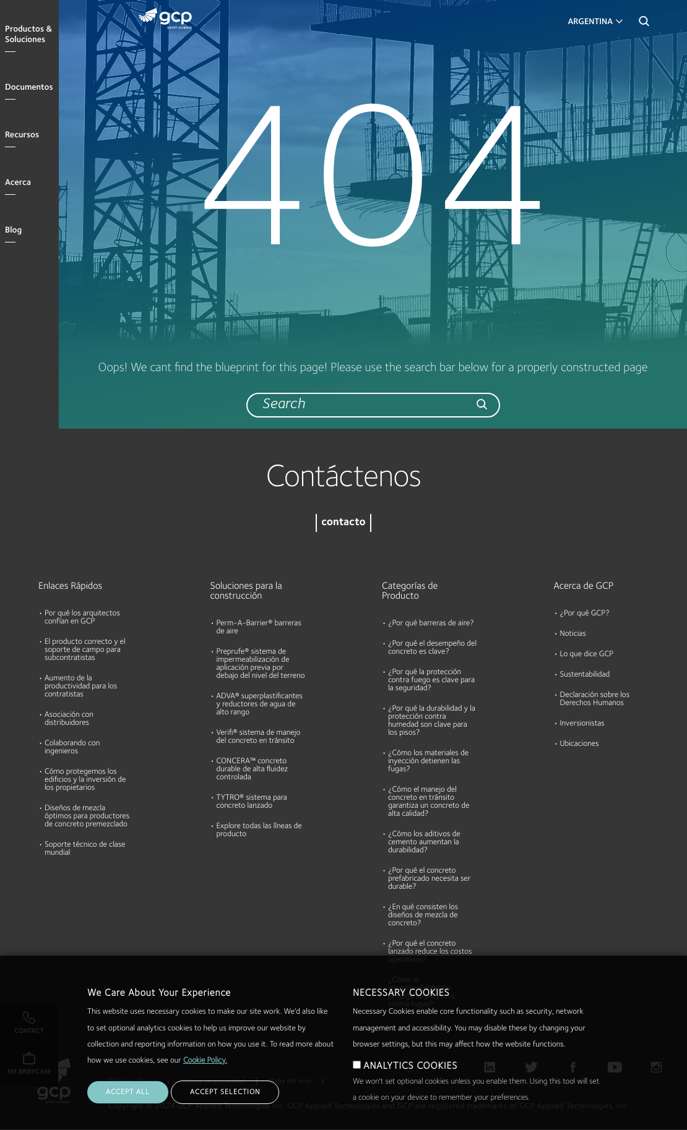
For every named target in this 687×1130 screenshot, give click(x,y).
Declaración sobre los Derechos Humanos (595, 699)
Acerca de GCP (584, 586)
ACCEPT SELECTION (225, 1104)
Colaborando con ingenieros (72, 748)
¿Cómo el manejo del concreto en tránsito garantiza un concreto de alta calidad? (428, 802)
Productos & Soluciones (28, 35)
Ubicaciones (579, 744)
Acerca (18, 183)
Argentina (590, 22)
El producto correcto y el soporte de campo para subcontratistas (85, 650)
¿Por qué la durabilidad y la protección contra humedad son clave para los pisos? (431, 721)
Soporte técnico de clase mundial (85, 849)
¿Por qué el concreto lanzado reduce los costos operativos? (430, 952)
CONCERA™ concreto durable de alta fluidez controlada (252, 770)
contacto (343, 523)
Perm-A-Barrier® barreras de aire (259, 628)
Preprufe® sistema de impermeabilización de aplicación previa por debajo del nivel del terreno (261, 664)
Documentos (29, 87)
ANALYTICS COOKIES (410, 1079)
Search (643, 24)
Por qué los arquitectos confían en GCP (82, 618)
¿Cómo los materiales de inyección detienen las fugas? (428, 762)
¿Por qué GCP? (585, 614)
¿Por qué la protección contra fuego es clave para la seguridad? (431, 681)
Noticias (573, 634)
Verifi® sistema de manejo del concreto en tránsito (259, 737)
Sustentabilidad (585, 675)
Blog (13, 230)
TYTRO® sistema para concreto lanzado (252, 802)
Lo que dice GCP (587, 655)
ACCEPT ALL (128, 1104)
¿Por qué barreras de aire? (431, 624)
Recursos (22, 135)
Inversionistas (582, 724)
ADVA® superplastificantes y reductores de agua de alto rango (260, 705)
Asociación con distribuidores (69, 719)
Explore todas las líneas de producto (259, 831)
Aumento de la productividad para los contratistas (81, 687)
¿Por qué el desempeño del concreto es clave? (432, 648)
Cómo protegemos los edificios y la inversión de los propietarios (85, 780)
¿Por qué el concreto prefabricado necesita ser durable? (429, 879)
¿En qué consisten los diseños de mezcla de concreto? (423, 916)
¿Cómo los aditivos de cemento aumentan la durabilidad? (424, 843)
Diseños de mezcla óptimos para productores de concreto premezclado (87, 817)
